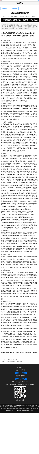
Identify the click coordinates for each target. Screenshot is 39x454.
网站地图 (31, 406)
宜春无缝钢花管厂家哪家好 (14, 361)
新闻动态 (4, 8)
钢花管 (6, 36)
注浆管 (5, 408)
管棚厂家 (35, 408)
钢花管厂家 (7, 352)
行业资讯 (14, 8)
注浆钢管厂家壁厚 (11, 359)
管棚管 (29, 285)
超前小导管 (19, 408)
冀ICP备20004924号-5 (22, 406)
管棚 (23, 408)
